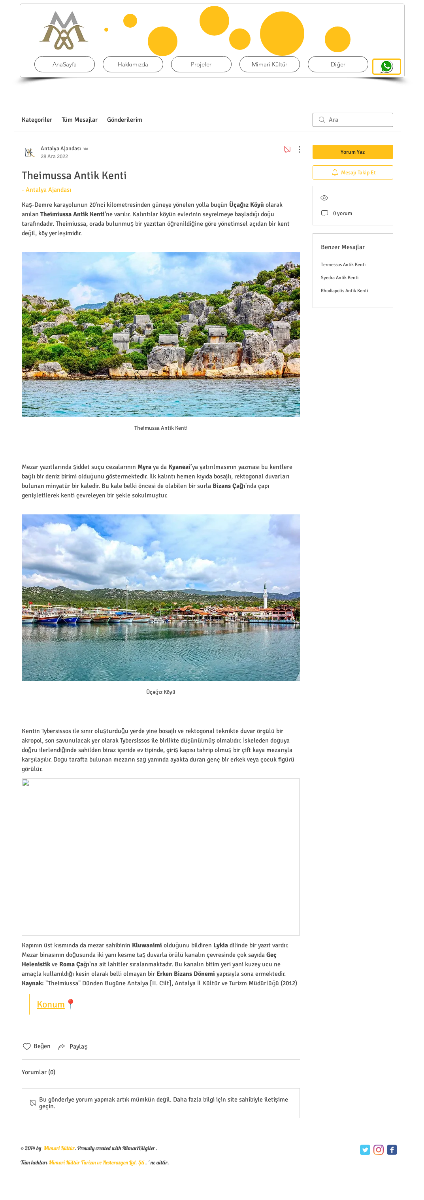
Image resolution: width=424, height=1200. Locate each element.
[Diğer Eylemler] (295, 149)
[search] (353, 120)
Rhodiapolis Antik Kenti (344, 291)
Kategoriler (37, 120)
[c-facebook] (392, 1150)
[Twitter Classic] (365, 1150)
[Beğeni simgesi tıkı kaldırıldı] (27, 1046)
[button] (201, 64)
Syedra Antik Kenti (339, 278)
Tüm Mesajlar (80, 120)
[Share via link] (72, 1046)
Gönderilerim (124, 120)
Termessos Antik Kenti (343, 265)
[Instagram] (378, 1150)
